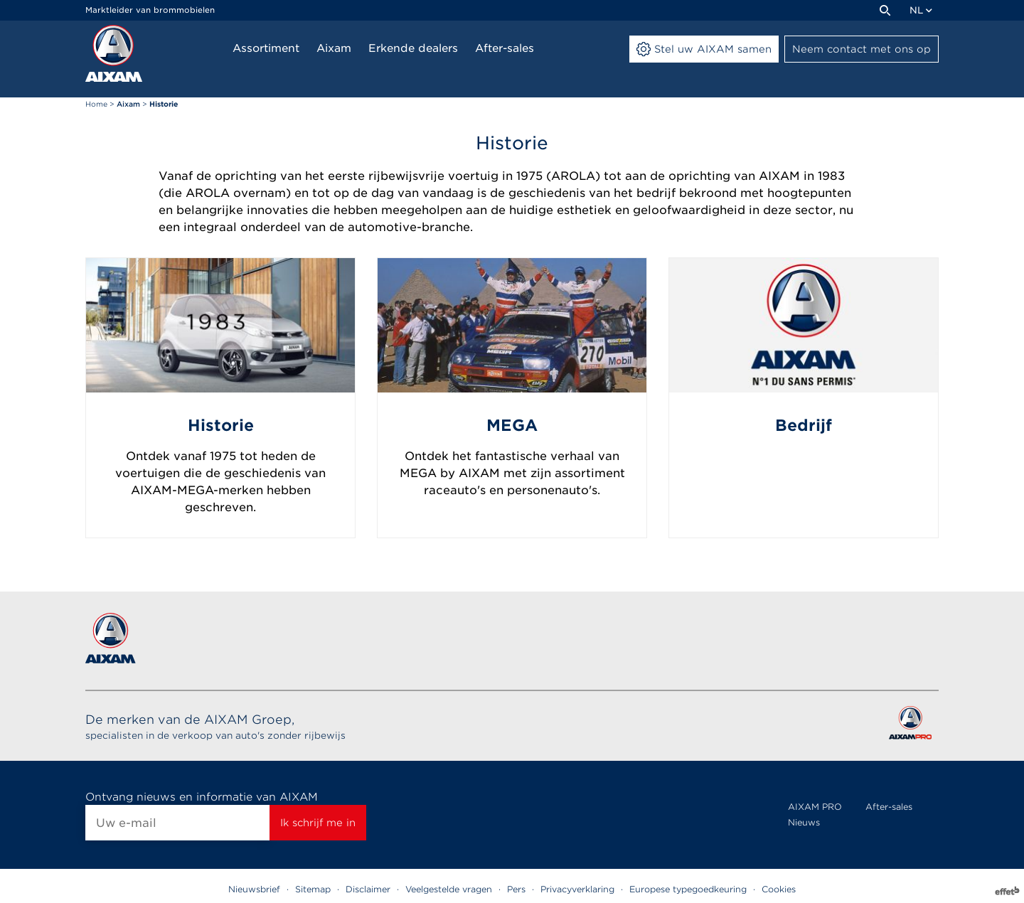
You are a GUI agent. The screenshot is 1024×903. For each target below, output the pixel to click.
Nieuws (804, 822)
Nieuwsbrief (254, 889)
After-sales (888, 806)
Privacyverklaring (577, 889)
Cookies (779, 889)
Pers (516, 889)
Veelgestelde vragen (448, 889)
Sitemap (313, 889)
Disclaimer (368, 889)
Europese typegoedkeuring (688, 889)
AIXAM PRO (815, 806)
